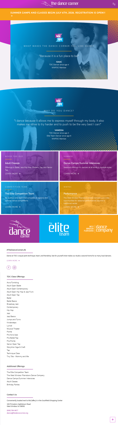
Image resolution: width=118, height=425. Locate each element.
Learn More (12, 173)
